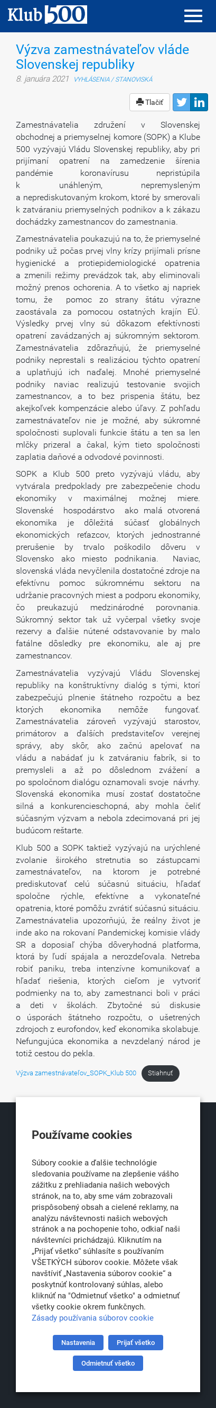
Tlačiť (149, 102)
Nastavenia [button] (78, 1343)
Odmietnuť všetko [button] (108, 1363)
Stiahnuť (160, 1073)
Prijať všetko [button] (136, 1343)
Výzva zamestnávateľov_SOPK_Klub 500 (76, 1073)
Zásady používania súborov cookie (93, 1318)
